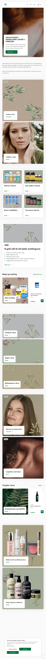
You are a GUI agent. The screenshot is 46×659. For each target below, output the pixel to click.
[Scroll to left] (3, 307)
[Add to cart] (42, 301)
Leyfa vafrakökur (13, 652)
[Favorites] (31, 4)
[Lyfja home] (5, 4)
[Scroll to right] (7, 307)
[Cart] (34, 4)
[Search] (27, 4)
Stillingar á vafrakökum (13, 649)
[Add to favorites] (43, 279)
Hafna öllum (25, 649)
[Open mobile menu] (39, 4)
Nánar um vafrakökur (10, 645)
